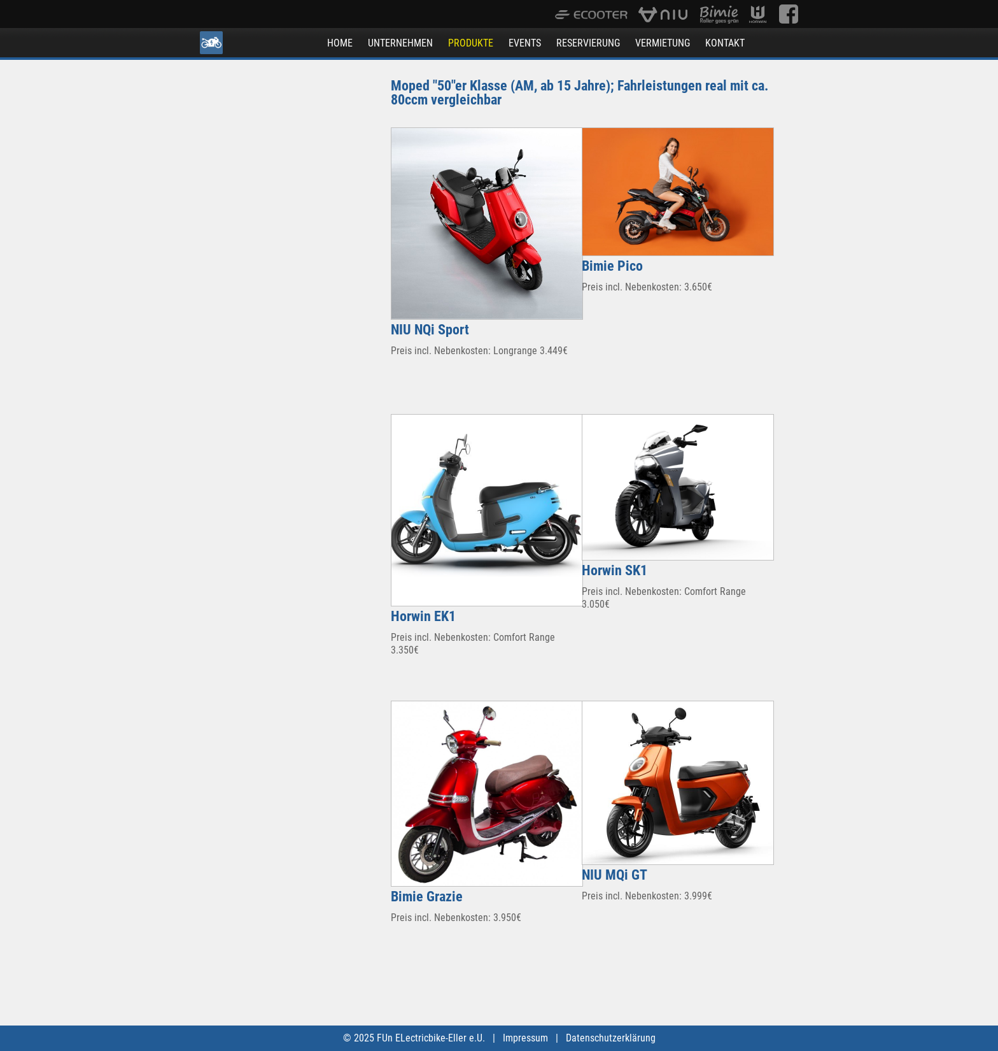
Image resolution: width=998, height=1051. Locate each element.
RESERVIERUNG (588, 43)
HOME (340, 43)
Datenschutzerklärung (611, 1038)
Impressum (525, 1038)
